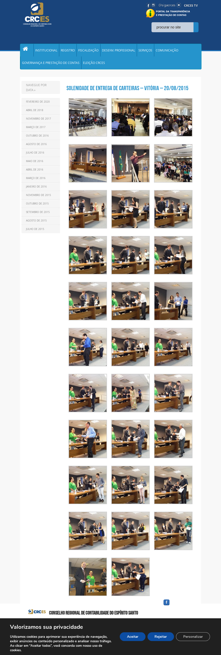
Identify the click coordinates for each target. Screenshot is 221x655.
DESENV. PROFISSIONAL (118, 51)
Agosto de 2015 (36, 223)
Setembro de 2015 (38, 215)
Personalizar (192, 636)
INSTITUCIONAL (46, 51)
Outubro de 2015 (37, 206)
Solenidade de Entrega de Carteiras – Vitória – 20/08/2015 (127, 91)
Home (26, 51)
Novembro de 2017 (38, 121)
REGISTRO (68, 51)
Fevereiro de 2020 (38, 104)
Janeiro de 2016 (36, 189)
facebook (179, 608)
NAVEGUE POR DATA (36, 90)
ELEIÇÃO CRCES (94, 65)
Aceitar (130, 636)
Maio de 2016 (34, 164)
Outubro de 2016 (37, 138)
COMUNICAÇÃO (167, 51)
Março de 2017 (36, 130)
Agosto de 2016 (36, 147)
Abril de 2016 (34, 172)
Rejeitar (159, 636)
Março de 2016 (36, 181)
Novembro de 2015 (38, 198)
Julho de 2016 (35, 155)
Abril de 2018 (34, 113)
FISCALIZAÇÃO (88, 51)
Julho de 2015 (35, 231)
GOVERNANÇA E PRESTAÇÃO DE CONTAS (51, 65)
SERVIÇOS (145, 51)
